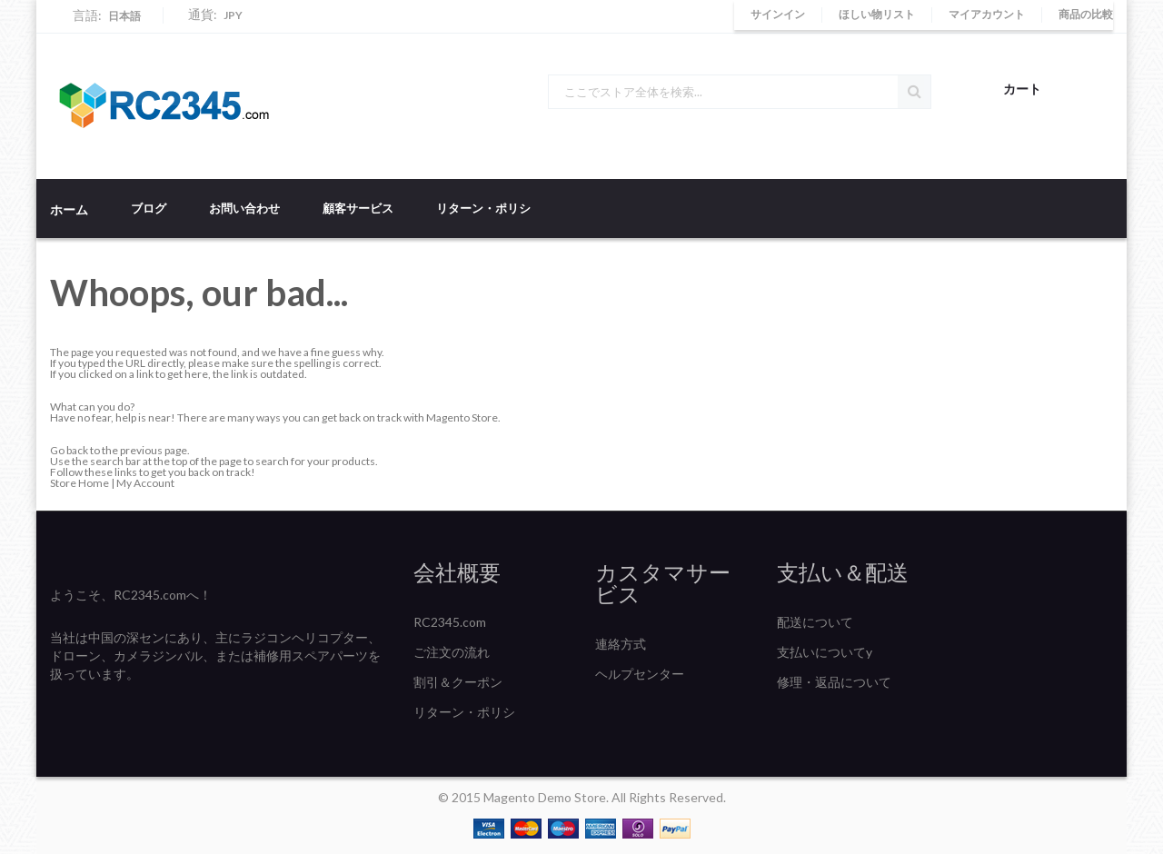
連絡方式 (620, 643)
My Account (145, 483)
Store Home (79, 483)
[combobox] (739, 91)
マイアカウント (987, 14)
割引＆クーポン (457, 682)
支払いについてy (824, 652)
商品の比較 (1086, 14)
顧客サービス (358, 208)
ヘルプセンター (639, 673)
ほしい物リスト (877, 14)
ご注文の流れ (451, 652)
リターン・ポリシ (483, 208)
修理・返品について (834, 682)
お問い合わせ (244, 208)
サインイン (777, 14)
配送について (815, 622)
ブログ (148, 208)
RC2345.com (449, 622)
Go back (69, 450)
